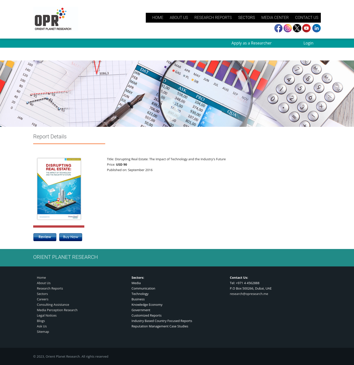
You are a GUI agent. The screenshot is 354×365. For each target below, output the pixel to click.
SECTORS (246, 17)
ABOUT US (179, 17)
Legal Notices (47, 315)
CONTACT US (306, 17)
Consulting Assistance (53, 304)
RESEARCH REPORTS (213, 17)
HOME (157, 17)
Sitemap (43, 331)
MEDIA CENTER (275, 17)
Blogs (41, 321)
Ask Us (42, 326)
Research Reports (50, 288)
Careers (42, 299)
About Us (44, 283)
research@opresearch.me (249, 294)
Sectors (42, 294)
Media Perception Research (57, 310)
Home (41, 277)
